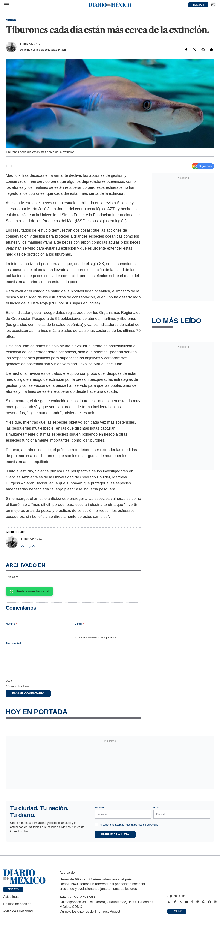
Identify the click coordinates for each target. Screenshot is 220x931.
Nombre (11, 623)
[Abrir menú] (6, 4)
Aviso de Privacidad (18, 911)
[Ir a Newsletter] (213, 4)
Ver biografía (28, 546)
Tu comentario (15, 643)
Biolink (177, 911)
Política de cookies (17, 904)
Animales (13, 577)
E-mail (79, 623)
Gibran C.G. (30, 44)
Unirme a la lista (115, 834)
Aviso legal (11, 896)
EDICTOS (198, 4)
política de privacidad (146, 824)
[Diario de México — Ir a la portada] (110, 4)
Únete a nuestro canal (29, 591)
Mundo (11, 19)
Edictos (13, 889)
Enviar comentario (28, 693)
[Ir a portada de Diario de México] (24, 876)
